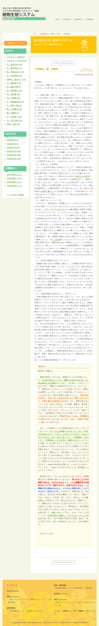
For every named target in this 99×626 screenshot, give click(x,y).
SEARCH (78, 19)
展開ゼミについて (15, 43)
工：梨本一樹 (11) (14, 105)
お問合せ (66, 611)
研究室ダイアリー (73, 26)
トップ (10, 26)
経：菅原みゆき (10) (15, 72)
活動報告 (88, 588)
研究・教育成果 (57, 26)
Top (63, 63)
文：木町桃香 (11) (14, 76)
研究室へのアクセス (35, 611)
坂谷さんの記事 (82, 176)
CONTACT (67, 19)
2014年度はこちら (14, 186)
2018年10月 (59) (14, 159)
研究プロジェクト (89, 26)
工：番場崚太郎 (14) (15, 102)
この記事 (57, 239)
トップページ (12, 585)
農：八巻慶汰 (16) (14, 109)
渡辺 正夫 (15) (13, 124)
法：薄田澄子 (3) (14, 83)
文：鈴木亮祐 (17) (14, 68)
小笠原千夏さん (46, 191)
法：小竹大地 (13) (14, 120)
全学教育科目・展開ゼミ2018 (16, 36)
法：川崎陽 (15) (13, 98)
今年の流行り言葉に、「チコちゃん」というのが (68, 515)
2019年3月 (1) (13, 140)
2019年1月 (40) (13, 147)
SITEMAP (89, 19)
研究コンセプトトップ (18, 600)
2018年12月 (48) (14, 151)
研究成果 (77, 588)
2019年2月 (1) (13, 144)
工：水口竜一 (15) (14, 117)
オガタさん (60, 209)
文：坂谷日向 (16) (14, 64)
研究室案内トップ (17, 611)
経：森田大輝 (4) (14, 87)
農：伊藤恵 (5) (13, 113)
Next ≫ (71, 63)
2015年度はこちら (14, 182)
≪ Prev (56, 63)
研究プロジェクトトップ (64, 602)
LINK (57, 19)
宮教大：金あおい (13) (16, 79)
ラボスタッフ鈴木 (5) (16, 57)
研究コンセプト (26, 26)
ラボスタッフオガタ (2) (17, 61)
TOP (35, 34)
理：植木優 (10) (13, 94)
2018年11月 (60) (14, 155)
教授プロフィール (38, 600)
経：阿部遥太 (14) (14, 90)
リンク (56, 611)
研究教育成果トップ (63, 588)
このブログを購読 (16, 195)
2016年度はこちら (14, 178)
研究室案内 (42, 26)
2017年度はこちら (14, 174)
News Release (13, 591)
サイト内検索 (78, 611)
